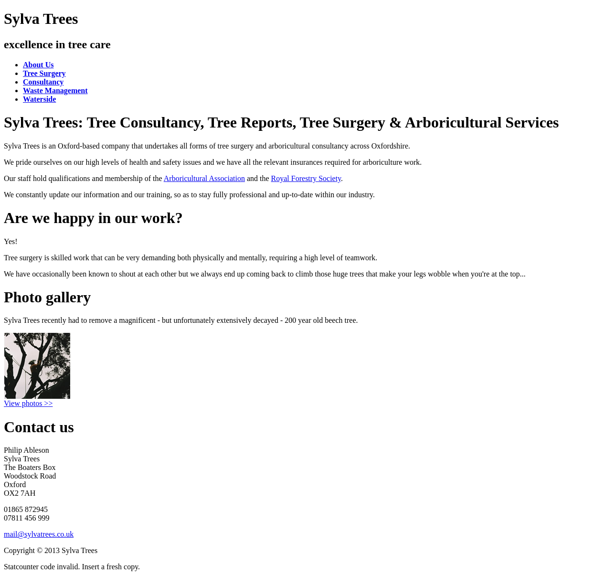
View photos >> (28, 403)
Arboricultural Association (204, 178)
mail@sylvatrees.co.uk (39, 534)
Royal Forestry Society (306, 178)
